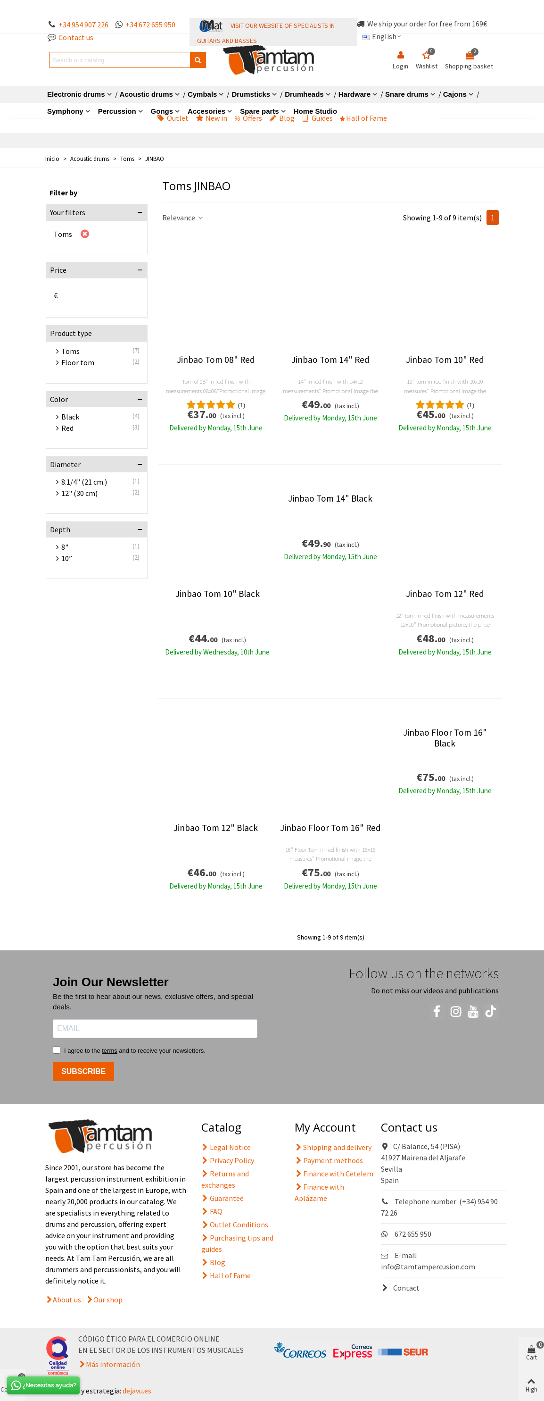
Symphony (65, 111)
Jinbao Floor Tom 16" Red (330, 827)
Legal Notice (226, 1147)
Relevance (183, 217)
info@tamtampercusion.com (428, 1266)
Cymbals (202, 94)
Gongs (162, 111)
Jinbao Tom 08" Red (216, 359)
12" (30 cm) (79, 493)
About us (67, 1299)
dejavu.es (137, 1390)
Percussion (117, 111)
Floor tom (77, 362)
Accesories (206, 111)
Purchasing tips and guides (237, 1243)
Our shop (108, 1299)
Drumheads (304, 94)
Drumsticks (250, 94)
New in (211, 118)
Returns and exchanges (225, 1179)
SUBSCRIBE (83, 1071)
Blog (282, 118)
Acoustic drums (146, 94)
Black (70, 416)
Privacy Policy (227, 1160)
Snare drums (407, 94)
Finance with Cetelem (334, 1173)
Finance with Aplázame (319, 1192)
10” (66, 558)
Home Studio (316, 111)
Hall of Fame (363, 118)
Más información (113, 1364)
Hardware (354, 94)
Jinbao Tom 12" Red (445, 593)
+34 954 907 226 (83, 24)
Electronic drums (76, 94)
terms (109, 1050)
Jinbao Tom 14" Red (330, 359)
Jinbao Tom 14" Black (330, 498)
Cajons (455, 94)
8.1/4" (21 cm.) (84, 482)
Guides (317, 118)
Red (67, 428)
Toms (63, 234)
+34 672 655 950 (150, 24)
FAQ (212, 1211)
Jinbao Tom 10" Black (217, 593)
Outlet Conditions (234, 1224)
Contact (400, 1287)
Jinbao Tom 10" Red (445, 359)
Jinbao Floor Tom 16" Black (445, 738)
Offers (248, 118)
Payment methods (329, 1160)
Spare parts (259, 111)
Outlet (173, 118)
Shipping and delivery (333, 1147)
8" (64, 547)
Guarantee (222, 1198)
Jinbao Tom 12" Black (215, 827)
